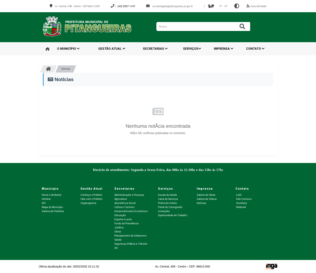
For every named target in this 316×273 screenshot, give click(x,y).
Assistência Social (125, 203)
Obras (117, 231)
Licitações (164, 211)
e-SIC (238, 195)
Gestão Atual (111, 49)
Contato (255, 49)
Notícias (201, 203)
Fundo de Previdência (126, 223)
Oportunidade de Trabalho (172, 215)
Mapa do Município (52, 207)
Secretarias (155, 49)
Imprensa (223, 49)
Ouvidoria (241, 203)
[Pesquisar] (214, 26)
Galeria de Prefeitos (53, 211)
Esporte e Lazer (123, 219)
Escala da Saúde (167, 195)
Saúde (118, 239)
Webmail (240, 207)
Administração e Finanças (129, 195)
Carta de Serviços (168, 199)
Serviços (192, 49)
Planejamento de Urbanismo (130, 235)
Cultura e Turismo (124, 207)
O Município (68, 49)
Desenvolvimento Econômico (131, 211)
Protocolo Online (167, 203)
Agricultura (120, 199)
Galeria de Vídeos (207, 199)
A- (226, 5)
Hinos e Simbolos (51, 195)
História (46, 199)
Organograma (88, 203)
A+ (220, 5)
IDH (44, 203)
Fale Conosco (243, 199)
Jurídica (119, 227)
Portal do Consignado (170, 207)
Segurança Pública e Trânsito (130, 243)
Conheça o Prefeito (91, 195)
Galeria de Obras (206, 195)
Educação (120, 215)
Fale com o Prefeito (91, 199)
